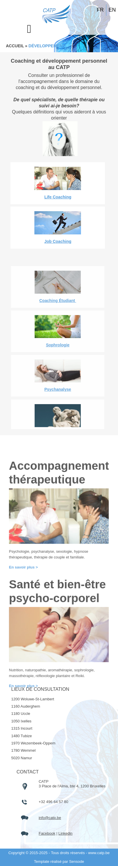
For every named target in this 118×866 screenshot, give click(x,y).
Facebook (47, 833)
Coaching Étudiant (58, 427)
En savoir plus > (26, 695)
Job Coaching (57, 241)
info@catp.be (50, 818)
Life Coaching (57, 197)
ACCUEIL (15, 46)
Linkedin (65, 833)
